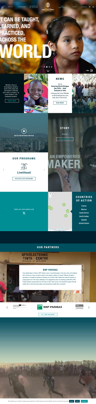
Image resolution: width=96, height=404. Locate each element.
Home (48, 7)
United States (84, 223)
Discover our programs (24, 178)
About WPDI (12, 101)
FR (93, 7)
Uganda (84, 220)
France (84, 206)
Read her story (65, 139)
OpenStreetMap (60, 229)
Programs (22, 7)
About (10, 7)
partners (62, 7)
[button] (7, 37)
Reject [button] (77, 401)
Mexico (84, 209)
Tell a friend (48, 358)
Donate (84, 7)
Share (70, 359)
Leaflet (50, 229)
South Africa (84, 213)
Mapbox (64, 230)
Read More (84, 401)
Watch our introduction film (24, 132)
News (74, 7)
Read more (60, 103)
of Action (33, 7)
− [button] (50, 196)
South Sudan (84, 216)
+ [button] (50, 194)
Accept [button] (71, 401)
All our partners (48, 310)
